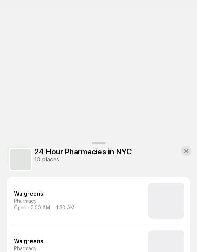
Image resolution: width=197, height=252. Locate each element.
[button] (186, 151)
